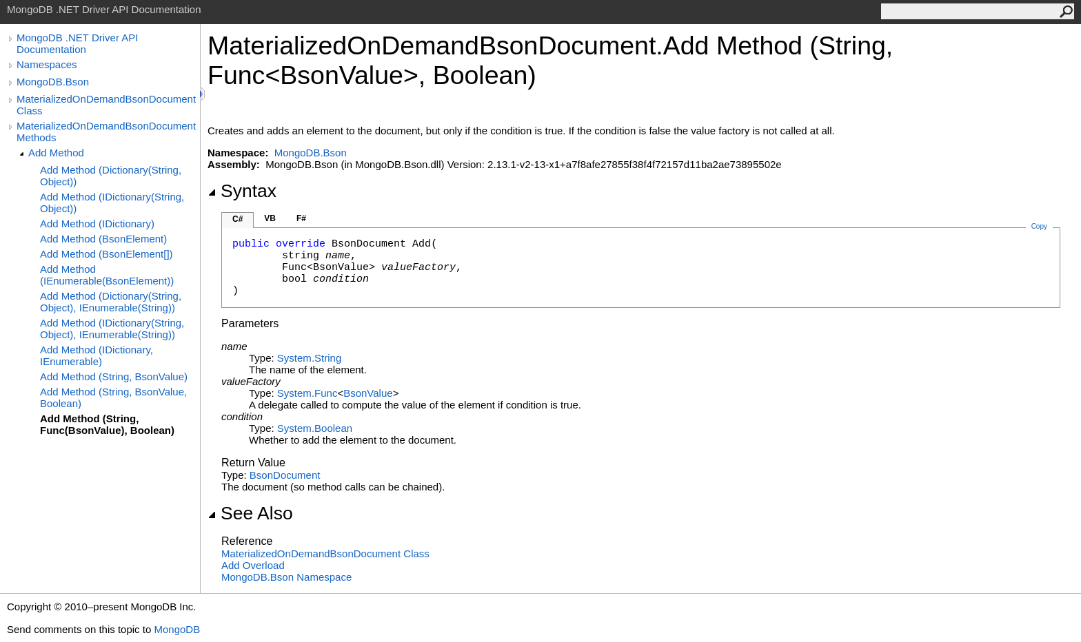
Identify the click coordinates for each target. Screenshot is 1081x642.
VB (270, 218)
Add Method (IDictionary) (97, 223)
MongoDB (177, 629)
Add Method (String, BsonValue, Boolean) (113, 397)
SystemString (309, 358)
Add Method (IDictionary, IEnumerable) (96, 355)
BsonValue (367, 393)
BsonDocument (285, 475)
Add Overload (253, 565)
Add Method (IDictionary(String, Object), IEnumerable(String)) (112, 328)
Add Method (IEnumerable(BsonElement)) (107, 275)
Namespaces (47, 64)
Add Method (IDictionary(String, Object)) (112, 202)
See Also (250, 513)
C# (237, 219)
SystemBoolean (314, 428)
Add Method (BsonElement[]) (106, 254)
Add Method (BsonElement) (103, 239)
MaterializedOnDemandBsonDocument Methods (106, 131)
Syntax (242, 190)
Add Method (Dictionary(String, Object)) (110, 175)
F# (301, 218)
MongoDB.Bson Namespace (286, 577)
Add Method (56, 152)
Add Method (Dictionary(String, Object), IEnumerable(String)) (110, 301)
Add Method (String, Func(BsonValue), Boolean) (107, 424)
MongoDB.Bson (53, 81)
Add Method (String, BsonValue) (114, 376)
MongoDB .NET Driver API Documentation (77, 43)
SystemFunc (307, 393)
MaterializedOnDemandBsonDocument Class (106, 104)
